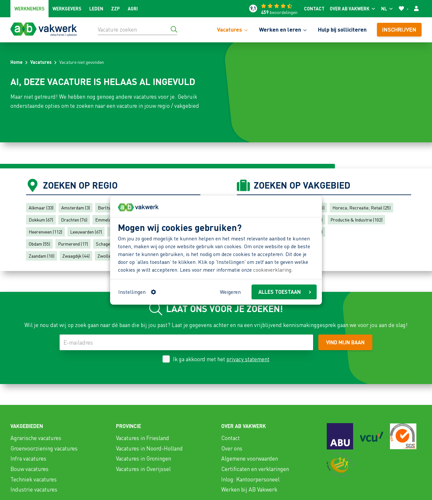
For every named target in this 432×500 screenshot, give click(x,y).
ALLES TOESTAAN (284, 291)
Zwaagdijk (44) (76, 256)
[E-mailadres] (186, 342)
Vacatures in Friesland (142, 437)
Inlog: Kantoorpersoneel (250, 479)
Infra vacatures (28, 458)
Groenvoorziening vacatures (44, 448)
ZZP (115, 8)
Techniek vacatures (33, 479)
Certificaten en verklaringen (255, 468)
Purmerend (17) (73, 244)
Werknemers (29, 8)
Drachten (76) (74, 219)
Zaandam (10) (41, 256)
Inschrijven (399, 29)
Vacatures (40, 62)
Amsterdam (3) (75, 207)
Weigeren (230, 291)
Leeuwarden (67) (86, 232)
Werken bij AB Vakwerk (249, 489)
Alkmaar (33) (41, 207)
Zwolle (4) (107, 256)
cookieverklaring (272, 269)
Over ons (231, 448)
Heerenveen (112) (45, 232)
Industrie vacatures (33, 489)
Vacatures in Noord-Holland (149, 448)
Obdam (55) (39, 244)
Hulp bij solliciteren (342, 29)
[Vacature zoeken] (137, 29)
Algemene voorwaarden (249, 458)
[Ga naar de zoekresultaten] (174, 29)
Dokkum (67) (41, 219)
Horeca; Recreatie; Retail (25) (361, 207)
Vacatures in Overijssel (143, 468)
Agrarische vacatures (35, 437)
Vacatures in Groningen (143, 458)
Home (16, 62)
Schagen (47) (108, 244)
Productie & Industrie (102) (356, 219)
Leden (96, 8)
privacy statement (247, 359)
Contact (314, 8)
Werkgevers (66, 8)
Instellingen (137, 291)
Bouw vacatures (29, 468)
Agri (133, 8)
